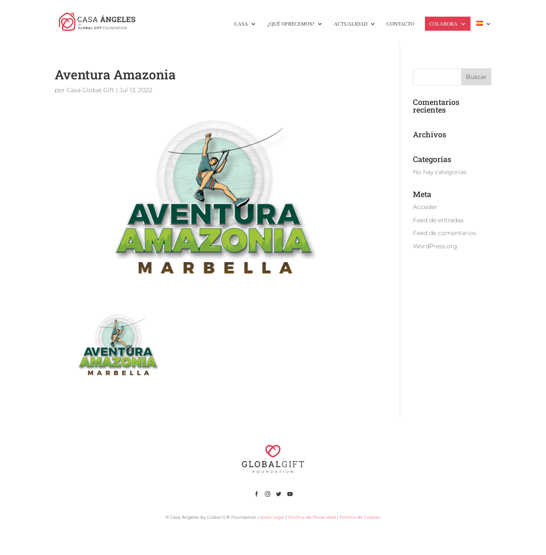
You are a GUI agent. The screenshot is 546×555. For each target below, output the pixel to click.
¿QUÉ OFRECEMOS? (290, 24)
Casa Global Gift (90, 90)
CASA (241, 24)
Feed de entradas (438, 220)
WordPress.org (435, 246)
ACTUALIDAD (351, 24)
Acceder (425, 207)
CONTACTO (400, 24)
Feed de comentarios (444, 233)
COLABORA (443, 24)
